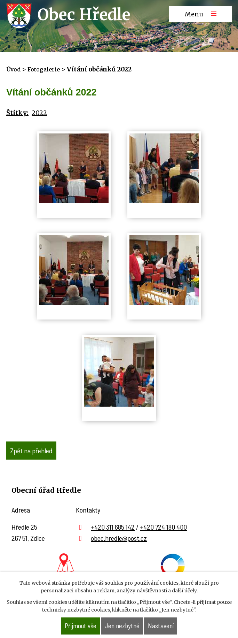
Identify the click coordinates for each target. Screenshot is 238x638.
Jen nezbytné (122, 626)
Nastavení (161, 626)
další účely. (185, 590)
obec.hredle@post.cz (119, 538)
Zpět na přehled (31, 450)
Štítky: (17, 113)
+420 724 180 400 (163, 527)
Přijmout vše (80, 626)
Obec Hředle (84, 14)
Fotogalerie (43, 69)
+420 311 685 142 (113, 527)
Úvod (13, 69)
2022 (39, 113)
